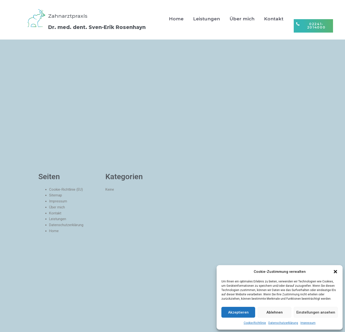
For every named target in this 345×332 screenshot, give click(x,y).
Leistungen (206, 19)
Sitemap (55, 195)
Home (176, 19)
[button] (335, 271)
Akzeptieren (238, 312)
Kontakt (273, 19)
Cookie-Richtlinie (255, 323)
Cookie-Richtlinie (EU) (66, 189)
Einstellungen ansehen (315, 312)
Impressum (308, 323)
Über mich (242, 19)
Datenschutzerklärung (283, 323)
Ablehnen (274, 312)
